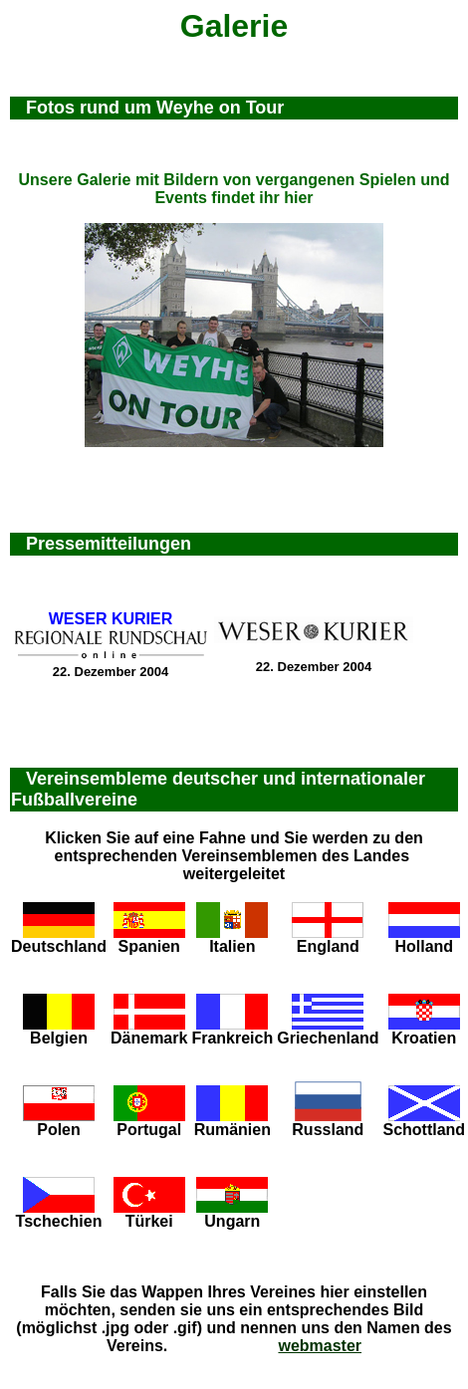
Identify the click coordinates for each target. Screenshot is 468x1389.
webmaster (319, 1345)
